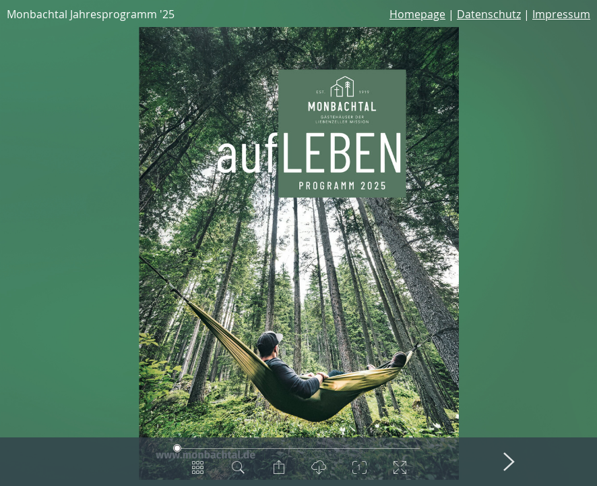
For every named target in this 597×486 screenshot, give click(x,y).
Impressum (561, 14)
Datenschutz (489, 14)
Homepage (417, 14)
